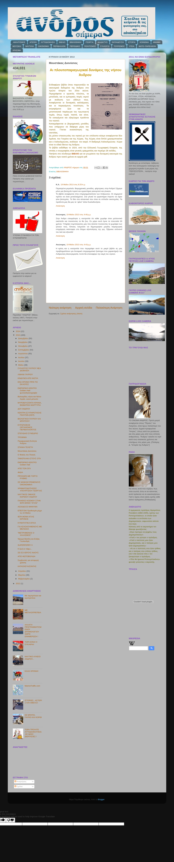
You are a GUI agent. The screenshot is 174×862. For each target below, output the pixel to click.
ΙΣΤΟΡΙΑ (131, 42)
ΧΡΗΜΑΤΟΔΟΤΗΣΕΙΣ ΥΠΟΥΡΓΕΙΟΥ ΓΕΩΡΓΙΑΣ (30, 489)
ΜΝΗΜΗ (156, 42)
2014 (18, 331)
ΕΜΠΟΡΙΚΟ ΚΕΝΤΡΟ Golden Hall (27, 463)
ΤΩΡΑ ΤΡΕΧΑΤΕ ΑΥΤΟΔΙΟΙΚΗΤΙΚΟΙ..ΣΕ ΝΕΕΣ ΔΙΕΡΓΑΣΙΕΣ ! (33, 733)
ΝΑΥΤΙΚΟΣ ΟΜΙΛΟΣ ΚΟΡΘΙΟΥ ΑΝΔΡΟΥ (27, 495)
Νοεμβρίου (23, 342)
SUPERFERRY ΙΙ (25, 545)
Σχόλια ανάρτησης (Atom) (71, 313)
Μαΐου (21, 365)
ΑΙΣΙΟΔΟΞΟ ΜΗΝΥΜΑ (27, 507)
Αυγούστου (23, 353)
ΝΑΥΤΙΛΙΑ (29, 46)
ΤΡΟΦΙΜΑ (22, 437)
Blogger (101, 799)
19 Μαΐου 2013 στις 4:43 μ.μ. (78, 245)
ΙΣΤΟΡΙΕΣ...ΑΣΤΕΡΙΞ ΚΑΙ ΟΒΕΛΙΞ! (33, 701)
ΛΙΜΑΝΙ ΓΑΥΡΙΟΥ (25, 374)
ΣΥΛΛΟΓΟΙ (104, 46)
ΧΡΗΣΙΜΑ (17, 50)
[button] (69, 103)
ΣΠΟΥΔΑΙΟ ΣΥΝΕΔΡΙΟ (28, 433)
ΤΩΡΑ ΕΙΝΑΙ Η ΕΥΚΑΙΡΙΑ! (31, 643)
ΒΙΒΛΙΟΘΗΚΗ (75, 42)
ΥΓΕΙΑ (131, 46)
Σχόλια (19, 786)
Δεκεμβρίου (23, 338)
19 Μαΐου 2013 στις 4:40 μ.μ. (78, 214)
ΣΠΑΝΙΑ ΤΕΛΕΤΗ (25, 447)
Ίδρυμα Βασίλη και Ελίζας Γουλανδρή (29, 540)
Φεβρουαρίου (24, 579)
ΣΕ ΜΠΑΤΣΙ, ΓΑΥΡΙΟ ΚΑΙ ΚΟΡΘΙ (33, 716)
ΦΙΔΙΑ (20, 472)
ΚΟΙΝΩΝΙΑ (144, 42)
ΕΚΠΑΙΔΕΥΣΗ (118, 42)
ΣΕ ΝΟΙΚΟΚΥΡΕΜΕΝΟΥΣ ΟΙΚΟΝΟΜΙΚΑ (29, 483)
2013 (18, 335)
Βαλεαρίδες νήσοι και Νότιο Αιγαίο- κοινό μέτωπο (29, 397)
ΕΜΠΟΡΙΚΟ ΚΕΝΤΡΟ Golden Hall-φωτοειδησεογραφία (27, 390)
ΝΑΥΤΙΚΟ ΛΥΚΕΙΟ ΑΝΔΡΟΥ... (32, 657)
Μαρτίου (22, 575)
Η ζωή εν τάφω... (25, 549)
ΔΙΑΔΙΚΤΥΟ (103, 42)
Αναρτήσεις (21, 781)
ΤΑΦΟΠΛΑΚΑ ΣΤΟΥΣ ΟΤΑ (29, 458)
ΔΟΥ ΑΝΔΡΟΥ (24, 409)
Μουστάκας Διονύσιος (27, 451)
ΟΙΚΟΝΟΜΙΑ (43, 46)
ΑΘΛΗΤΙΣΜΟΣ (19, 42)
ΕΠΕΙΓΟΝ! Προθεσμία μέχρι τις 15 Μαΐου (30, 512)
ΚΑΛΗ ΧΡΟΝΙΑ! (31, 671)
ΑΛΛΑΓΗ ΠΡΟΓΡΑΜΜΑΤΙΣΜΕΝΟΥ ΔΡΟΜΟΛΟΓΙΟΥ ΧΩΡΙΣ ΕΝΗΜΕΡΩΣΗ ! (33, 631)
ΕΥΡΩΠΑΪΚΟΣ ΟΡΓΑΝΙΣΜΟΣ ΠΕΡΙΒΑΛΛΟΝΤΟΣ (27, 427)
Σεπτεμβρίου (24, 350)
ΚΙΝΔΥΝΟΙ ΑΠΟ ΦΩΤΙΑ (28, 378)
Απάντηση (60, 206)
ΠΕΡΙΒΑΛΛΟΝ (59, 46)
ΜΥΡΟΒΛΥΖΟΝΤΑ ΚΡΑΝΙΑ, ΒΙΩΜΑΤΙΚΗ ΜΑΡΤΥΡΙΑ (30, 404)
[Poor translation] (10, 820)
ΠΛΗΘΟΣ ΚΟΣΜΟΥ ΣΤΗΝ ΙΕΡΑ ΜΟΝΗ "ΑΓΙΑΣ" (29, 502)
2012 (18, 583)
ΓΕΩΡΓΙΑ (89, 42)
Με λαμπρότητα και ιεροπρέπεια (33, 597)
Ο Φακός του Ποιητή (26, 455)
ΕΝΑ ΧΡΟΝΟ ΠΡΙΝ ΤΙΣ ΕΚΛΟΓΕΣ (28, 383)
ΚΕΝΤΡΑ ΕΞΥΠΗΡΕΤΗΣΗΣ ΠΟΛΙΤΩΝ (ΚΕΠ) (29, 414)
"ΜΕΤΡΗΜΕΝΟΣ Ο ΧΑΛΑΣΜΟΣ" (26, 534)
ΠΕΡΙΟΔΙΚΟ (75, 46)
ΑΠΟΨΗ (33, 42)
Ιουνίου (21, 361)
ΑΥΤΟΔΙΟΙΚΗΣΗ (48, 42)
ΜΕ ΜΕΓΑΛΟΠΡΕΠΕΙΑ (33, 611)
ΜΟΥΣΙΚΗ (17, 46)
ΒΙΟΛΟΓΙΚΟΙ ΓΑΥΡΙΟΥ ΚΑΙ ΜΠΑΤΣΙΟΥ (29, 420)
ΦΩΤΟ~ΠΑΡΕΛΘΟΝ (147, 46)
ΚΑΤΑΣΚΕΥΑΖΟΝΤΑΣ (27, 566)
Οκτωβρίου (23, 346)
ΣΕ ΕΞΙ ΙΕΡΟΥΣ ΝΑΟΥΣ (28, 553)
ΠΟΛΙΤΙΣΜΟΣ (90, 46)
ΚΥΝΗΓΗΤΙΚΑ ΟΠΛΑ (27, 523)
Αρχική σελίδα (83, 307)
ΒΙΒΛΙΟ (62, 42)
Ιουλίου (21, 357)
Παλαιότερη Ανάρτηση (109, 307)
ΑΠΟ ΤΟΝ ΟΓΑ (24, 468)
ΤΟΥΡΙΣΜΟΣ (119, 46)
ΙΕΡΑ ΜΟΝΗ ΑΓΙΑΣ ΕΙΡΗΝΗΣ (26, 518)
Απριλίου (22, 571)
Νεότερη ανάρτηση (60, 307)
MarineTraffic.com (32, 686)
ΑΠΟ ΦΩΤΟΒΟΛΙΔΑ (26, 556)
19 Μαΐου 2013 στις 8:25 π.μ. (73, 184)
